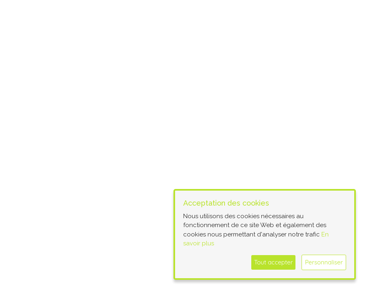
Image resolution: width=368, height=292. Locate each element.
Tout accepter (273, 262)
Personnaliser (324, 262)
